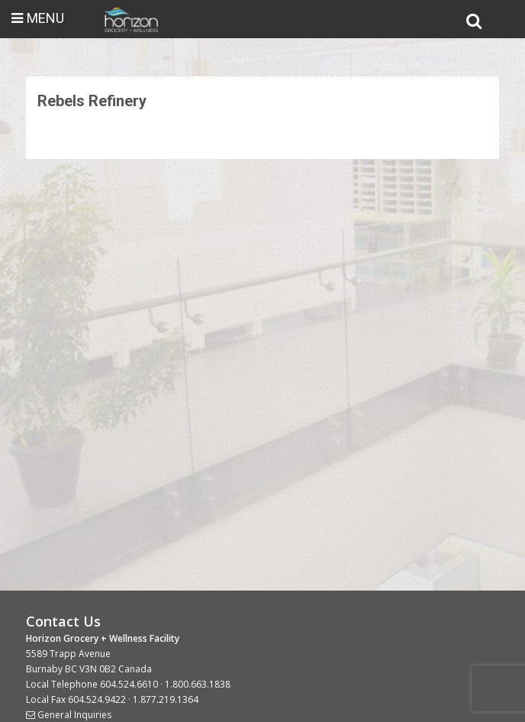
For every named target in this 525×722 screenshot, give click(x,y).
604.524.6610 (129, 684)
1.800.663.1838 (197, 684)
